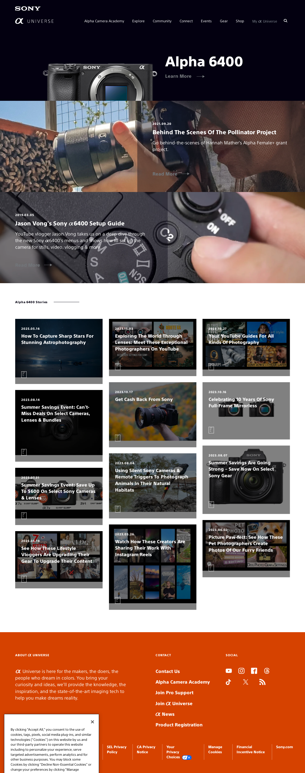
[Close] (92, 743)
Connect (186, 20)
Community (162, 20)
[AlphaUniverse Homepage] (34, 21)
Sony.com (284, 746)
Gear (224, 20)
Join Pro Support (175, 692)
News (165, 714)
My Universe (264, 21)
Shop (240, 20)
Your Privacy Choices (179, 752)
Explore (138, 20)
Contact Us (168, 671)
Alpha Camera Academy (104, 20)
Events (206, 20)
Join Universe (174, 703)
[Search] (285, 21)
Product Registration (179, 724)
